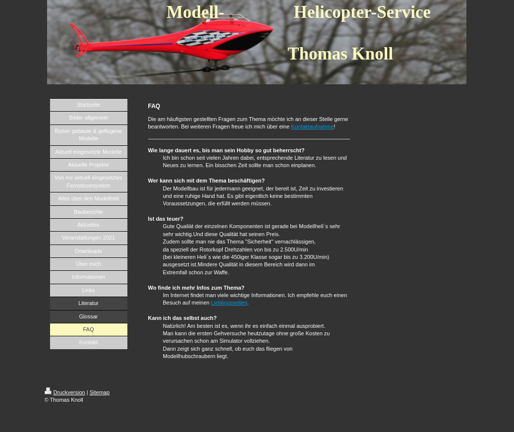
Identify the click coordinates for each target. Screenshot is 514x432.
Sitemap (100, 392)
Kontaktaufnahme (312, 126)
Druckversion (65, 392)
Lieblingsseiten (229, 303)
